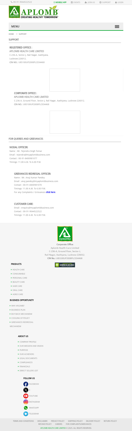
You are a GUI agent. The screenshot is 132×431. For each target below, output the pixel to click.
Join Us (90, 2)
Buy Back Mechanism (21, 314)
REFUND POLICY (44, 424)
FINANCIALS (24, 366)
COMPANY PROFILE (27, 342)
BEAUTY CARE (18, 282)
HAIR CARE (16, 286)
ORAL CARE (17, 290)
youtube (30, 396)
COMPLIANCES (25, 362)
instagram (31, 402)
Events (75, 2)
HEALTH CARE (18, 269)
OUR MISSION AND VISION (30, 346)
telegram (31, 414)
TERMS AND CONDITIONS (23, 421)
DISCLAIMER (42, 421)
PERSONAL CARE (19, 278)
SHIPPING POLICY (75, 421)
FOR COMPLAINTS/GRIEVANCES (78, 424)
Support (105, 2)
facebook (31, 384)
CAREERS (58, 424)
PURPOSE (23, 350)
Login (119, 2)
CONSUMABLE (18, 274)
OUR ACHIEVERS (26, 354)
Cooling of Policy (20, 318)
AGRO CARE (17, 294)
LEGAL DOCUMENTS (27, 358)
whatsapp (31, 408)
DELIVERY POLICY (93, 421)
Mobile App (60, 2)
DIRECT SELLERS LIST (28, 370)
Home (11, 34)
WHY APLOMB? (17, 306)
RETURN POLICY (110, 421)
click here (50, 192)
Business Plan (17, 310)
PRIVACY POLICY (57, 421)
